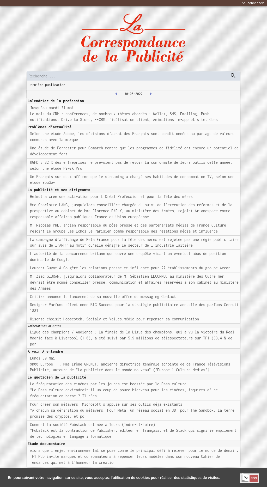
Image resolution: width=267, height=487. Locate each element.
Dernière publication (47, 85)
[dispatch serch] (233, 75)
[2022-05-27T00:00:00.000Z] (116, 94)
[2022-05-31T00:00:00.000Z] (151, 94)
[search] (133, 76)
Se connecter (253, 3)
